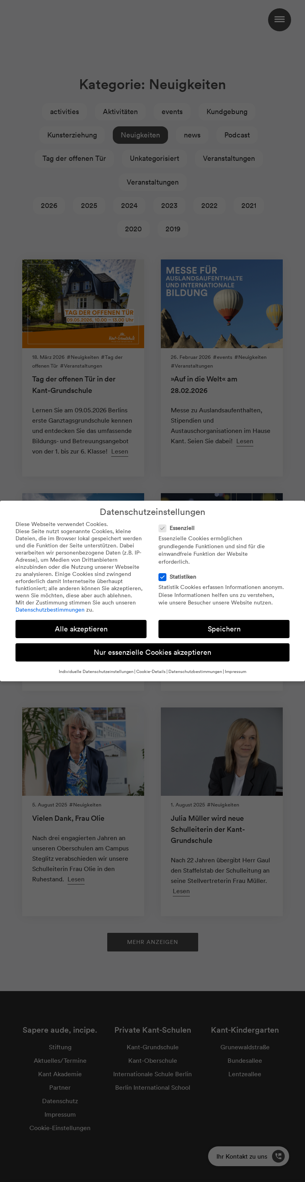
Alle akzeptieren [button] (81, 628)
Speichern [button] (224, 628)
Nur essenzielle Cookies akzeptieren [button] (152, 652)
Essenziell (179, 528)
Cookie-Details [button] (151, 671)
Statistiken (179, 576)
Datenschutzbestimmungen (50, 609)
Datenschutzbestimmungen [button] (195, 671)
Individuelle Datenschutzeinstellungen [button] (96, 671)
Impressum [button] (235, 671)
